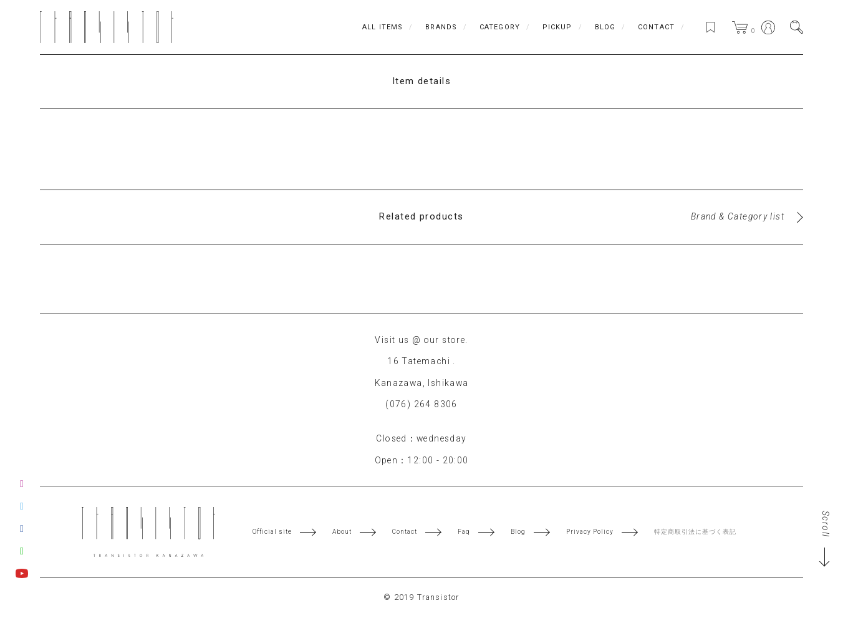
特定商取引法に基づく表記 (695, 532)
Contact (404, 532)
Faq (464, 532)
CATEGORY (499, 27)
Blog (518, 532)
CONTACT (656, 27)
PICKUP (557, 27)
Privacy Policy (590, 532)
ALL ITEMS (382, 27)
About (342, 532)
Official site (272, 532)
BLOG (605, 27)
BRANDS (441, 27)
